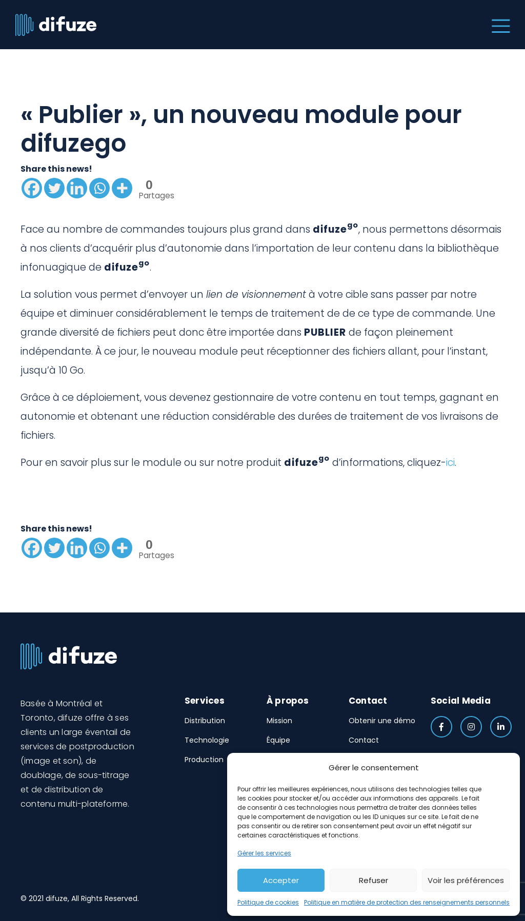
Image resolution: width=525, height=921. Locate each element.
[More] (122, 188)
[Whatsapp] (99, 188)
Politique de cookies (268, 902)
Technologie (207, 740)
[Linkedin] (77, 188)
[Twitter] (54, 188)
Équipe (278, 740)
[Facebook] (32, 188)
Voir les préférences (466, 880)
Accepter (281, 880)
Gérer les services (264, 853)
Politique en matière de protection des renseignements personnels (407, 902)
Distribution (205, 720)
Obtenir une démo (382, 720)
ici (450, 462)
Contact (364, 740)
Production (204, 759)
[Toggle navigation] (498, 24)
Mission (279, 720)
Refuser (373, 880)
